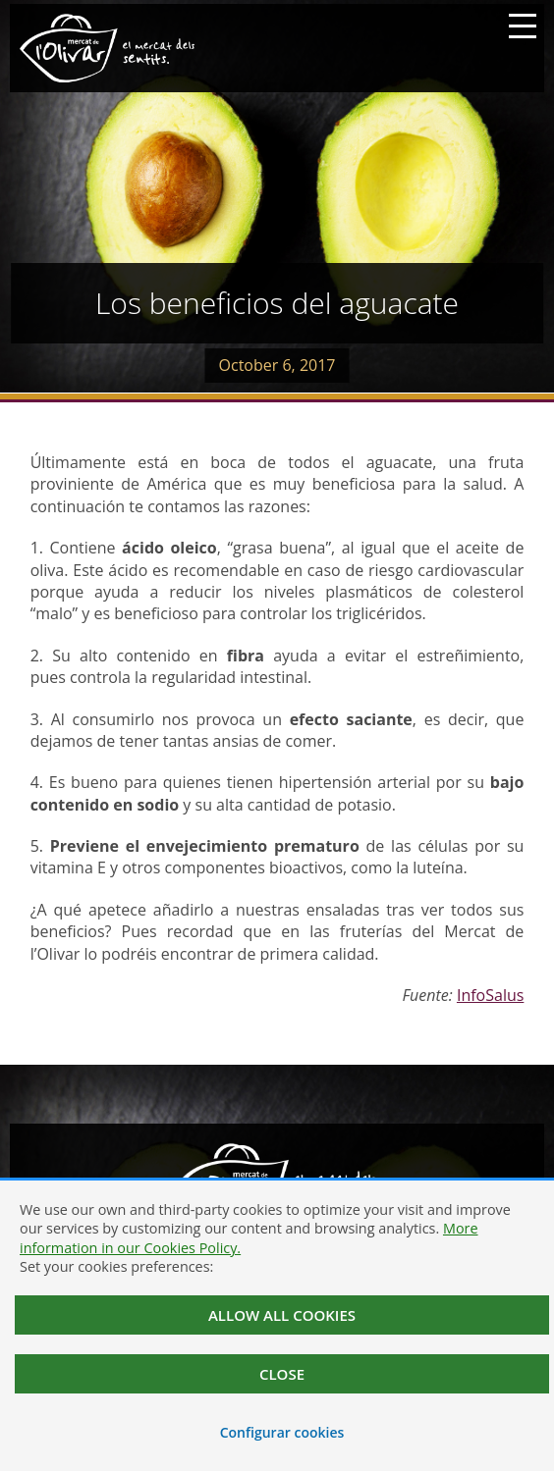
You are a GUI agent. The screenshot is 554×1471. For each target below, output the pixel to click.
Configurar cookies (282, 1432)
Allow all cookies (282, 1315)
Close (282, 1374)
